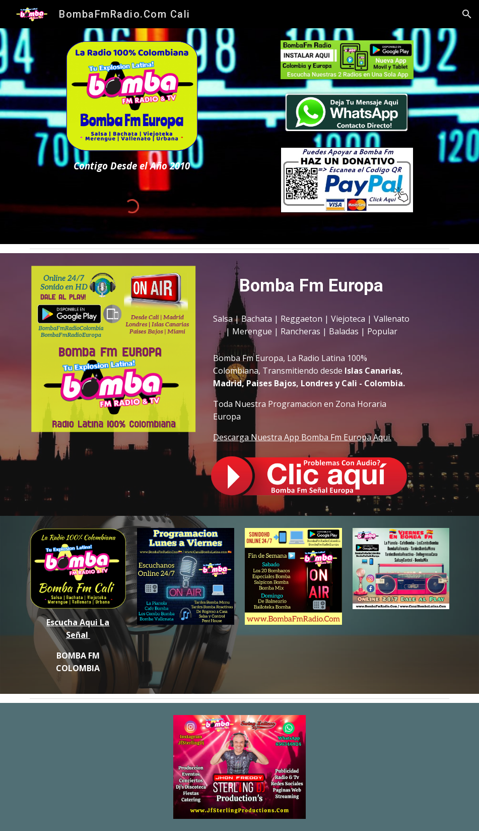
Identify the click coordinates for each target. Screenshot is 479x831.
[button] (467, 14)
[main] (131, 165)
